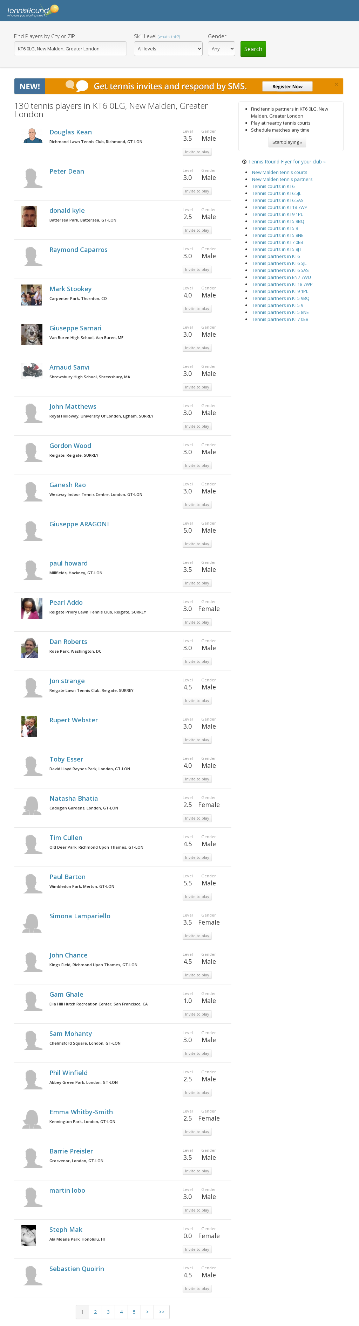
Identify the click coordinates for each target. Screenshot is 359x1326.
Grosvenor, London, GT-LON (76, 1160)
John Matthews (73, 406)
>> (161, 1312)
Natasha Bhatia (74, 798)
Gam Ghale (67, 994)
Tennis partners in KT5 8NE (280, 312)
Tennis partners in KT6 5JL (279, 263)
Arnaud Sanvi (70, 367)
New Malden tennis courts (279, 172)
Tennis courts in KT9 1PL (277, 214)
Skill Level (157, 36)
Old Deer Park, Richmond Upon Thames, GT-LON (96, 847)
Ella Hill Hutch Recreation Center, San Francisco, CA (98, 1003)
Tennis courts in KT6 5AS (278, 200)
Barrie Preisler (72, 1151)
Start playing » (287, 142)
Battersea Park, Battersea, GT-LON (82, 220)
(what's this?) (169, 36)
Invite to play (197, 151)
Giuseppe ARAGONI (80, 524)
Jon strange (68, 680)
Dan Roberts (69, 641)
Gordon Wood (71, 445)
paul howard (69, 563)
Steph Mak (66, 1229)
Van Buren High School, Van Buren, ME (86, 337)
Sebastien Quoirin (77, 1268)
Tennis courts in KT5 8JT (277, 249)
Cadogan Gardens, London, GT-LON (83, 808)
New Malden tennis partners (282, 179)
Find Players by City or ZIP (44, 36)
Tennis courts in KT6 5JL (276, 193)
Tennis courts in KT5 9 (275, 228)
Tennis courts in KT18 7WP (279, 207)
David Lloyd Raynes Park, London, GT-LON (89, 768)
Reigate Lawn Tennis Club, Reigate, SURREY (91, 690)
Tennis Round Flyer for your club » (287, 161)
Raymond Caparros (79, 249)
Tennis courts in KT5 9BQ (278, 221)
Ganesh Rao (68, 484)
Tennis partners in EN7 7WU (281, 277)
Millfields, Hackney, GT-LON (75, 572)
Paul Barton (68, 876)
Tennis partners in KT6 (276, 256)
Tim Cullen (66, 837)
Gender (217, 36)
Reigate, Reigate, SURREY (74, 455)
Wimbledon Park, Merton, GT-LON (81, 886)
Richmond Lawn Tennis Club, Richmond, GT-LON (95, 141)
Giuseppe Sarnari (76, 328)
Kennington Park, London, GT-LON (82, 1121)
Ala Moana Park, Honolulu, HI (77, 1239)
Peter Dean (67, 171)
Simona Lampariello (80, 916)
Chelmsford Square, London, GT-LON (85, 1043)
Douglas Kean (71, 132)
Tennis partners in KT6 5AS (280, 270)
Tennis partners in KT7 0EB (280, 319)
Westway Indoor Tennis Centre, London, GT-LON (95, 494)
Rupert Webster (74, 720)
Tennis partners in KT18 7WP (282, 284)
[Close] (336, 84)
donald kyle (68, 210)
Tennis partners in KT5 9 (277, 305)
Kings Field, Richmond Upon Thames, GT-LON (93, 964)
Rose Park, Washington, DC (75, 651)
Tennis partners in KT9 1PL (280, 291)
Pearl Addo (66, 602)
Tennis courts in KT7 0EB (277, 242)
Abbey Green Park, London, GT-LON (83, 1082)
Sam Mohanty (71, 1033)
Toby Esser (67, 759)
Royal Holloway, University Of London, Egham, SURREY (101, 416)
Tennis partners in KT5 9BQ (281, 298)
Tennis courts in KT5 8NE (278, 235)
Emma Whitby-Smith (82, 1112)
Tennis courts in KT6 (273, 186)
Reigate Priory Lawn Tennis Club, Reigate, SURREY (97, 612)
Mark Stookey (71, 289)
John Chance (69, 955)
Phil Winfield (69, 1072)
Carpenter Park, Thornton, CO (78, 298)
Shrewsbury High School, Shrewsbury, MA (89, 376)
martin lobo (68, 1190)
